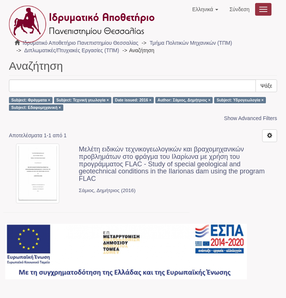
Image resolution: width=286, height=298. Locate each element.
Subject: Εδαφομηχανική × (36, 107)
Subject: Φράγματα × (30, 100)
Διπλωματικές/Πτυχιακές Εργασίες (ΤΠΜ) (71, 50)
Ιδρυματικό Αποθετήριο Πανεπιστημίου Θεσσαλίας (81, 43)
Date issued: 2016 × (133, 100)
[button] (205, 9)
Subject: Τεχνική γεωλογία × (82, 100)
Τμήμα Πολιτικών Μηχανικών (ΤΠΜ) (191, 43)
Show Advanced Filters (250, 118)
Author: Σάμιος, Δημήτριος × (184, 100)
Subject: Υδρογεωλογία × (240, 100)
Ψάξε (266, 86)
